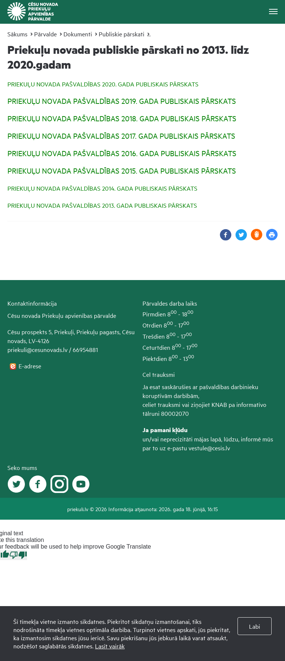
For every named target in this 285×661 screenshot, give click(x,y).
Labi (254, 626)
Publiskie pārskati (121, 33)
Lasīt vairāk (110, 646)
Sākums (17, 33)
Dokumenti (77, 33)
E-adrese (31, 366)
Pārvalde (45, 33)
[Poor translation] (18, 555)
